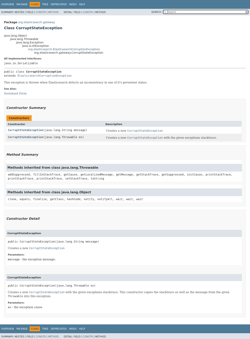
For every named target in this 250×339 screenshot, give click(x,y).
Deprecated (59, 4)
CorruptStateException (25, 130)
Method (53, 12)
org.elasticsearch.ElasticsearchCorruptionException (64, 49)
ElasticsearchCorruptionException (44, 75)
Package (21, 4)
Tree (45, 4)
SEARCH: (156, 12)
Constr (41, 12)
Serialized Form (15, 93)
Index (73, 4)
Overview (7, 4)
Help (82, 4)
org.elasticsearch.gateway (36, 22)
